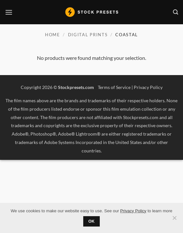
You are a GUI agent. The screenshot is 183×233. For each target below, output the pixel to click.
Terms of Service (114, 87)
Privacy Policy (148, 87)
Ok (91, 221)
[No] (174, 220)
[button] (9, 12)
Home (52, 34)
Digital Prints (88, 34)
